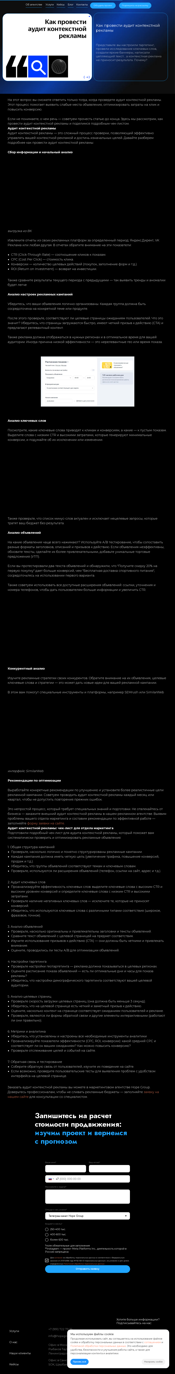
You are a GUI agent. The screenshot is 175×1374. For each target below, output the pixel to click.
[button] (135, 6)
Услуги (50, 4)
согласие (58, 1258)
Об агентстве (34, 4)
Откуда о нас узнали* (56, 1209)
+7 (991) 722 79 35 (60, 1329)
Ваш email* (94, 1162)
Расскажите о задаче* (55, 1186)
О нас (13, 1342)
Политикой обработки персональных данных (84, 1264)
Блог (70, 4)
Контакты (82, 4)
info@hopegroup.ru (62, 1336)
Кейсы (60, 4)
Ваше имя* (50, 1162)
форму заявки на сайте (45, 823)
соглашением (152, 1342)
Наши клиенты (20, 1353)
